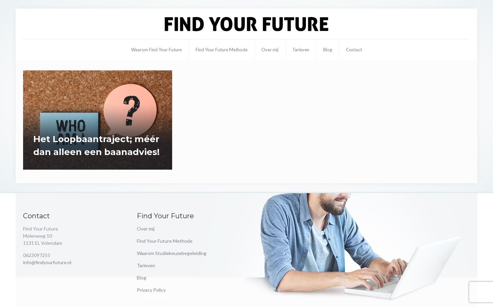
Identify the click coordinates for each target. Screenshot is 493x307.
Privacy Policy (151, 290)
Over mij (145, 229)
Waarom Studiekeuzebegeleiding (171, 253)
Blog (141, 277)
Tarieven (146, 265)
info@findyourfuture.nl (47, 262)
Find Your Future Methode (165, 241)
